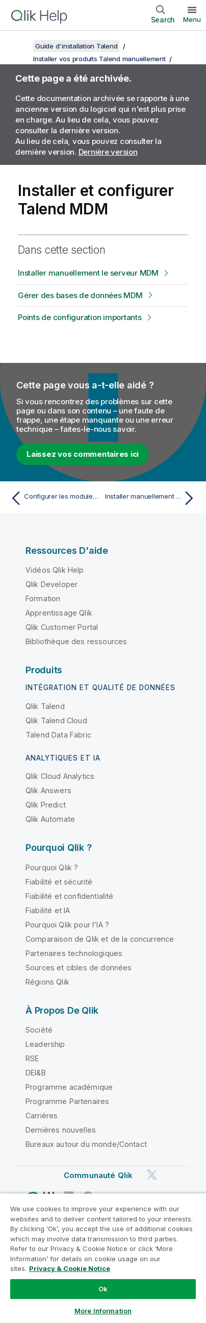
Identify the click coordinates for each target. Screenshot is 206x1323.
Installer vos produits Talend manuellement (99, 59)
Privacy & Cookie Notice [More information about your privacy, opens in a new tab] (69, 1268)
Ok (103, 1289)
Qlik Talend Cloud (56, 720)
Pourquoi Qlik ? (51, 867)
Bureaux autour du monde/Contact (86, 1144)
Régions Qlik (47, 981)
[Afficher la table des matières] (20, 46)
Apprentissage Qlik (58, 612)
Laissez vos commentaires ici (83, 454)
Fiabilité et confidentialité (69, 896)
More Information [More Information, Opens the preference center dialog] (103, 1311)
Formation (42, 598)
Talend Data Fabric (58, 734)
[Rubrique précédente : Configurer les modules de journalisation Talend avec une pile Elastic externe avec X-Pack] (54, 498)
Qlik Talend (45, 706)
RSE (32, 1058)
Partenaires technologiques (73, 953)
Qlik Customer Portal (61, 627)
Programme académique (69, 1087)
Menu (192, 19)
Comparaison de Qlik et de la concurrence (99, 939)
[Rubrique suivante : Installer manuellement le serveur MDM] (151, 498)
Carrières (41, 1115)
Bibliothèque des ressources (76, 641)
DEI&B (35, 1072)
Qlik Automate (50, 819)
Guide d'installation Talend (76, 46)
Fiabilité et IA (47, 910)
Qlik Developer (51, 584)
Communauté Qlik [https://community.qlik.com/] (98, 1175)
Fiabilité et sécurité (58, 881)
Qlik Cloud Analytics (59, 776)
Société (39, 1029)
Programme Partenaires (67, 1101)
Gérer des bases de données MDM (80, 295)
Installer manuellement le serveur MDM (88, 273)
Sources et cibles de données (78, 967)
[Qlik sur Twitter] (152, 1175)
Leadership (45, 1044)
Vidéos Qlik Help (54, 570)
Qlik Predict (45, 804)
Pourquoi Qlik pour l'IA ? (67, 924)
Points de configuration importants (80, 317)
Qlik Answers (48, 790)
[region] (103, 1258)
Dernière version (108, 152)
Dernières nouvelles (60, 1129)
